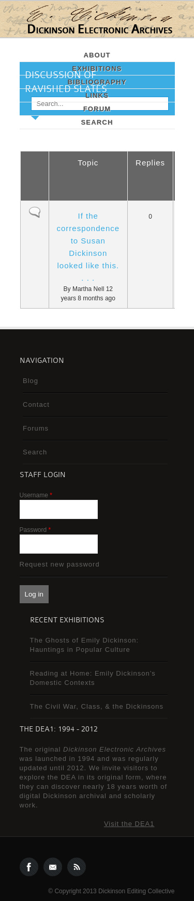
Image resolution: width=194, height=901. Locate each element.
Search (97, 122)
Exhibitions (97, 68)
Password (35, 529)
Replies (150, 162)
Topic (88, 162)
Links (97, 95)
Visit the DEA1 (129, 824)
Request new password (60, 564)
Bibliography (96, 82)
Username (36, 495)
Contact (36, 404)
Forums (36, 428)
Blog (30, 381)
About (96, 55)
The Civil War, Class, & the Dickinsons (97, 706)
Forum (97, 109)
